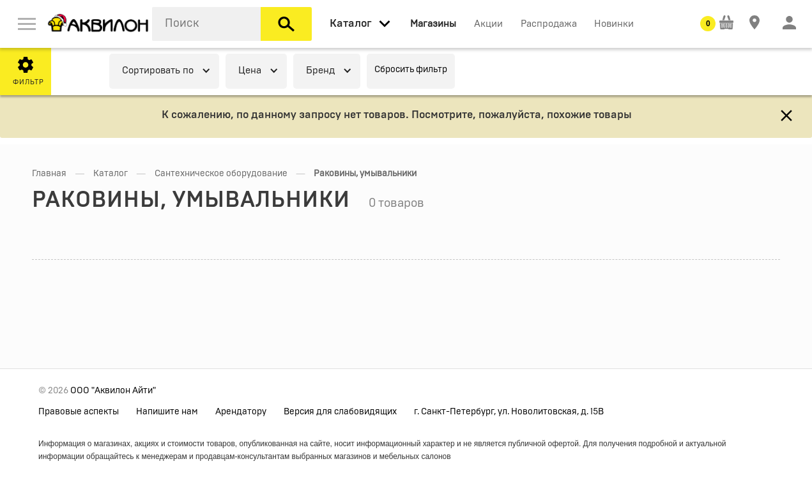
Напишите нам (167, 411)
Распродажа (549, 24)
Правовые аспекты (78, 411)
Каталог (110, 173)
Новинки (614, 24)
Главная (49, 173)
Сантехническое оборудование (221, 173)
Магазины (433, 24)
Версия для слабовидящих (340, 411)
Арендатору (240, 411)
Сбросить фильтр (410, 69)
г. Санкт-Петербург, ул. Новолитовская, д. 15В (509, 411)
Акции (488, 24)
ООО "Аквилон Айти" (113, 390)
